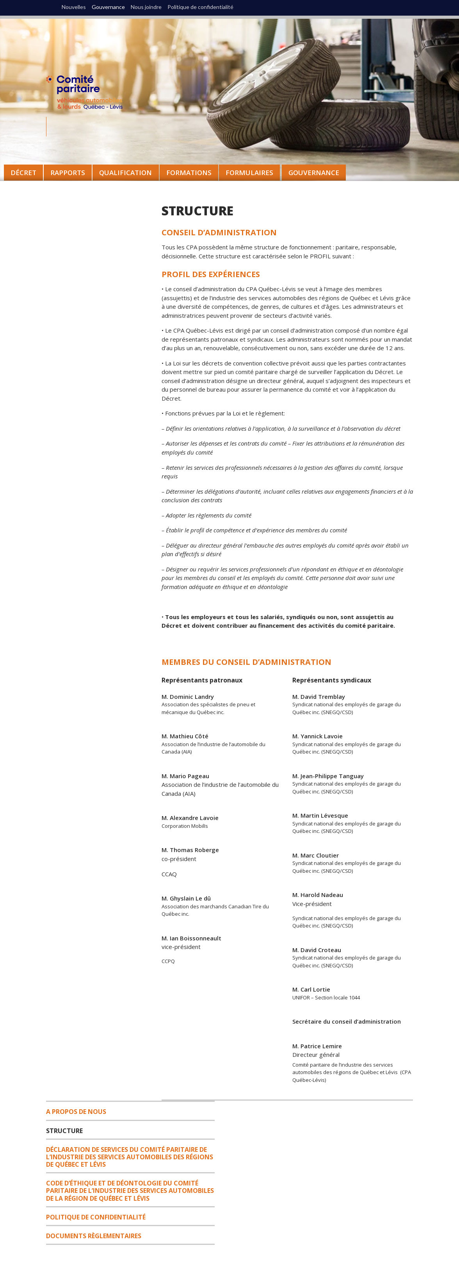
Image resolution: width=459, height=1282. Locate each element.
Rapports (67, 172)
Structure (64, 1130)
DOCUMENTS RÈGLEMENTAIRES (93, 1236)
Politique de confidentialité (200, 7)
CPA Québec (89, 94)
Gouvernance (313, 172)
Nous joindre (146, 7)
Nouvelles (74, 7)
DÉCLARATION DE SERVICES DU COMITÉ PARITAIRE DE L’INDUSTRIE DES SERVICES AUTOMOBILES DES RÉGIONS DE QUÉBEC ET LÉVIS (129, 1157)
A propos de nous (76, 1111)
